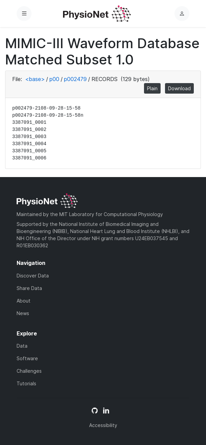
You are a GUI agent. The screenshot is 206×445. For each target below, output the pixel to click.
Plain (152, 88)
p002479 (75, 79)
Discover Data (33, 275)
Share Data (29, 288)
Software (27, 358)
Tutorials (26, 383)
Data (22, 346)
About (23, 301)
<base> (35, 79)
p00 (54, 79)
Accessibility (103, 425)
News (23, 313)
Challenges (29, 371)
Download (179, 88)
